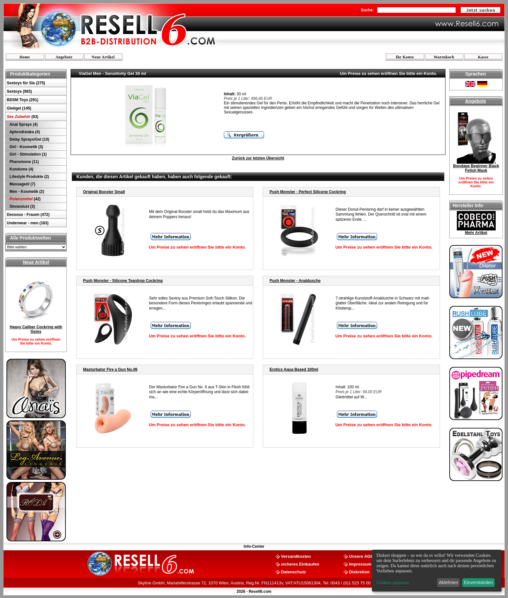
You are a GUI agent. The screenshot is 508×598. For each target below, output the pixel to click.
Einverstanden (478, 582)
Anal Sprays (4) (23, 124)
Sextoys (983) (19, 91)
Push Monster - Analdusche (295, 280)
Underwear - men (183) (28, 223)
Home (24, 57)
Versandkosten (296, 556)
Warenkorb (444, 57)
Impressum (360, 563)
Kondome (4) (20, 169)
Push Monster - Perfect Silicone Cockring (308, 192)
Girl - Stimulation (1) (27, 154)
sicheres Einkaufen (300, 563)
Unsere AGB (361, 556)
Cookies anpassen (392, 582)
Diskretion (359, 571)
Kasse (483, 57)
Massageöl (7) (21, 184)
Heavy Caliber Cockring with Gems (36, 329)
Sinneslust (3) (21, 206)
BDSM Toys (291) (22, 100)
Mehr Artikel (476, 232)
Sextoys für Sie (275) (26, 83)
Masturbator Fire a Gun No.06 (110, 369)
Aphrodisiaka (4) (24, 132)
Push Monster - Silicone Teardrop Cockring (123, 280)
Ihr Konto (405, 57)
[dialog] (437, 571)
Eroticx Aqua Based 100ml (294, 369)
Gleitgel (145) (19, 108)
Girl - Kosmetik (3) (25, 147)
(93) (22, 116)
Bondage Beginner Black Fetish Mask (476, 168)
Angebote (64, 57)
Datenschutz (293, 571)
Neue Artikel (103, 57)
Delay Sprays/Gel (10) (28, 139)
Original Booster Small (104, 192)
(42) (24, 199)
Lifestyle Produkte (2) (28, 176)
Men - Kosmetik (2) (26, 191)
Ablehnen (448, 582)
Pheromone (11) (23, 161)
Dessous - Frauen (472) (28, 214)
